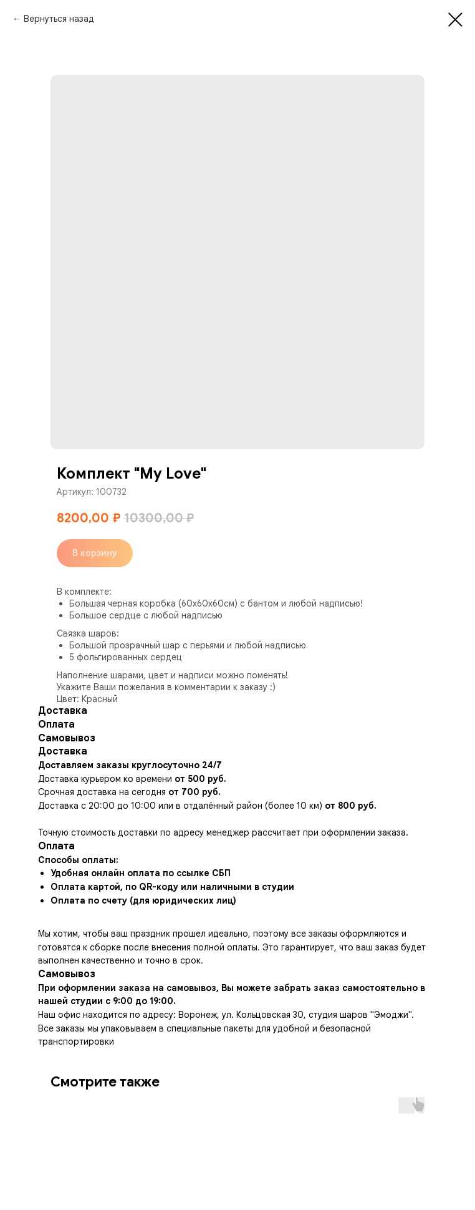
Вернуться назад (59, 18)
